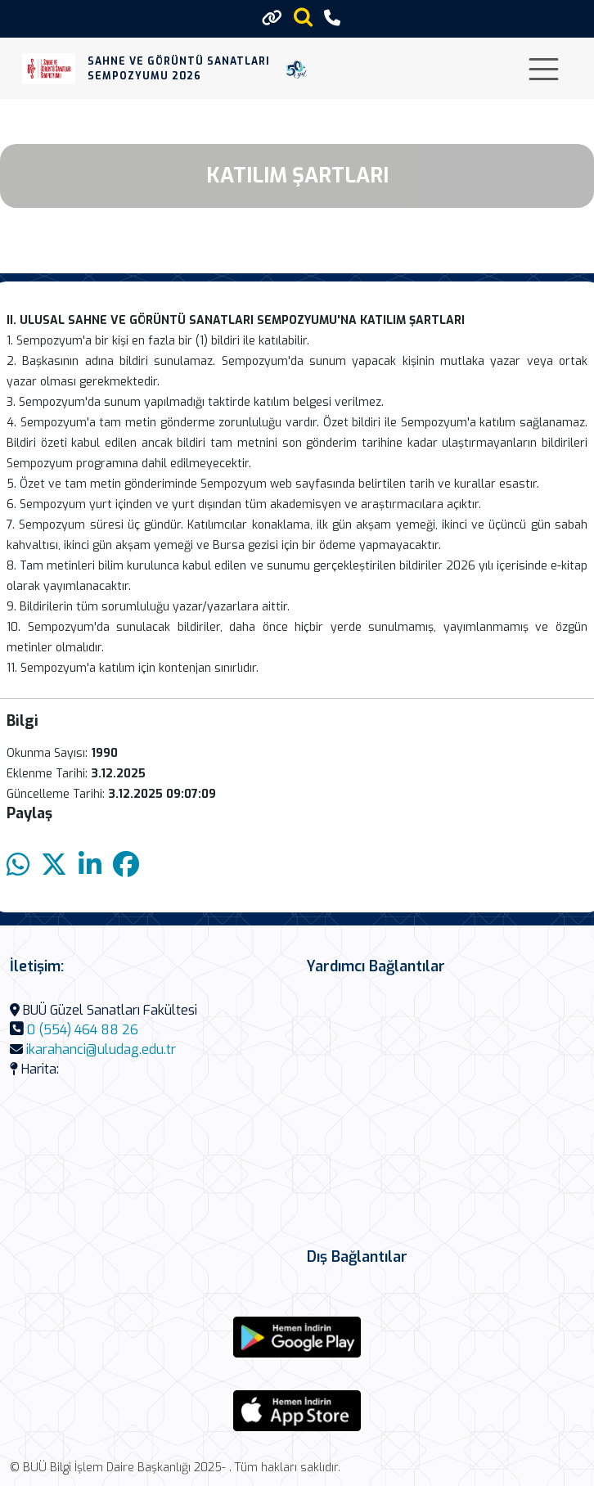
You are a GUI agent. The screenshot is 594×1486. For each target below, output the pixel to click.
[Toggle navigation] (543, 69)
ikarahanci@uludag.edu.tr (101, 1049)
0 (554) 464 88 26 (82, 1029)
